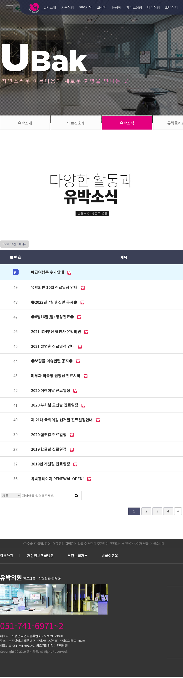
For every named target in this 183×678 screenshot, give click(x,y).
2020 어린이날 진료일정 (51, 390)
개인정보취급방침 (40, 555)
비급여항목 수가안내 (48, 272)
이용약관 (6, 555)
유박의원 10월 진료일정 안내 (54, 287)
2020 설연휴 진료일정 (49, 434)
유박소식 (127, 123)
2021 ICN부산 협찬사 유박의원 (56, 331)
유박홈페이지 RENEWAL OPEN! (58, 478)
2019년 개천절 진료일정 (51, 464)
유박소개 (25, 123)
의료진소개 (76, 123)
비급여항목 (110, 555)
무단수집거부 (78, 555)
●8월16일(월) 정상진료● (53, 316)
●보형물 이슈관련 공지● (52, 361)
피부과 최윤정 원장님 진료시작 (56, 375)
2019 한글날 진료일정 (49, 449)
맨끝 (178, 511)
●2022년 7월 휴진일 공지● (54, 302)
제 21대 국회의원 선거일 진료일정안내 (62, 419)
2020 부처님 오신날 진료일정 (55, 405)
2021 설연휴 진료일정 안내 (53, 346)
